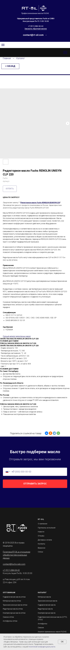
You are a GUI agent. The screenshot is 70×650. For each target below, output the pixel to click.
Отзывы (41, 536)
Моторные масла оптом (12, 601)
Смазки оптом (8, 617)
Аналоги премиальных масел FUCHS (52, 632)
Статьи (40, 552)
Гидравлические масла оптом (14, 597)
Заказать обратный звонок (36, 29)
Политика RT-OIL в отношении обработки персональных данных (16, 555)
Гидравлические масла (47, 605)
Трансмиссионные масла (47, 601)
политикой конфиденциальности (42, 646)
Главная (7, 58)
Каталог (20, 58)
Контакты (41, 544)
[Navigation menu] (2, 45)
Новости (41, 532)
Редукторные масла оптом (13, 609)
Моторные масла (44, 597)
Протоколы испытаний (46, 528)
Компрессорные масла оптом (14, 613)
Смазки (41, 628)
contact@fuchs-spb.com (14, 564)
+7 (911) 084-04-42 (35, 26)
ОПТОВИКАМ (9, 593)
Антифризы (42, 624)
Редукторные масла (45, 609)
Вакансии (41, 548)
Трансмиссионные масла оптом (15, 605)
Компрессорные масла (46, 613)
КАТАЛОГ (42, 593)
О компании (42, 524)
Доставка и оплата (45, 540)
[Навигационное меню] (65, 52)
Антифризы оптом (10, 621)
